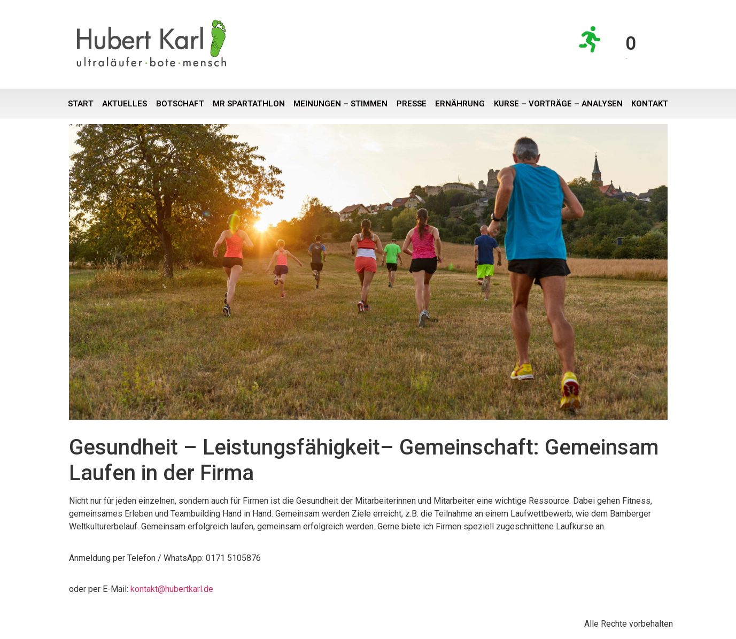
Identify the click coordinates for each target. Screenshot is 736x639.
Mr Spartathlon (249, 104)
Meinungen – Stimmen (340, 104)
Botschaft (180, 104)
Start (81, 104)
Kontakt (649, 104)
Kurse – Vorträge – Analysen (558, 104)
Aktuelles (124, 104)
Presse (412, 104)
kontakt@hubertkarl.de (171, 589)
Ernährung (460, 104)
